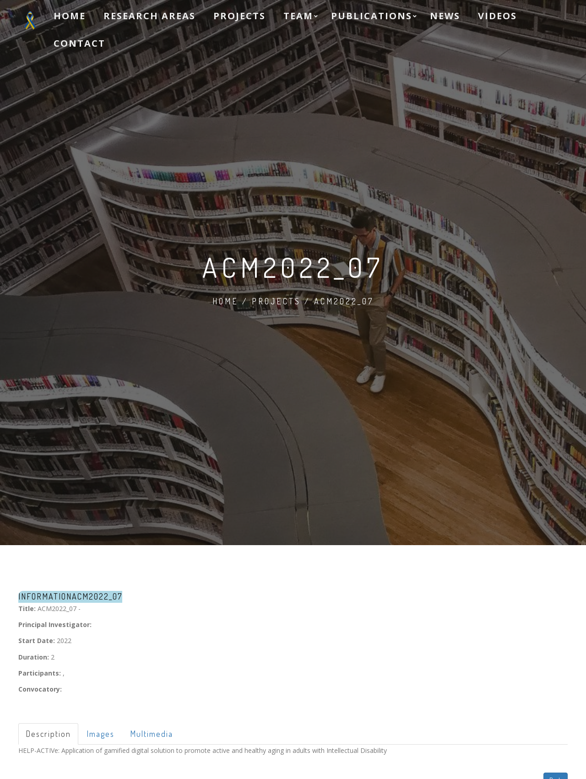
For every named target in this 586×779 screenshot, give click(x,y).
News (445, 16)
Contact (79, 43)
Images (100, 734)
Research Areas (149, 16)
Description (48, 734)
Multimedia (151, 734)
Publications (371, 16)
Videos (497, 16)
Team (298, 16)
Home (70, 16)
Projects (239, 16)
